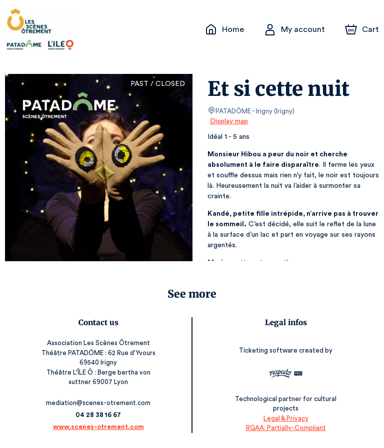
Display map (229, 121)
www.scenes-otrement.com (98, 427)
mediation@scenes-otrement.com (98, 403)
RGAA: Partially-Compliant (286, 428)
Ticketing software (270, 353)
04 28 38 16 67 (98, 415)
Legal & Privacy (285, 418)
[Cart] (363, 29)
